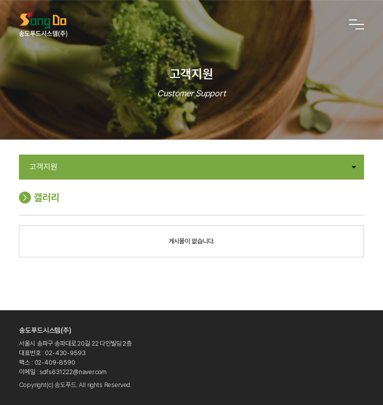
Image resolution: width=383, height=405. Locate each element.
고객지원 (192, 167)
